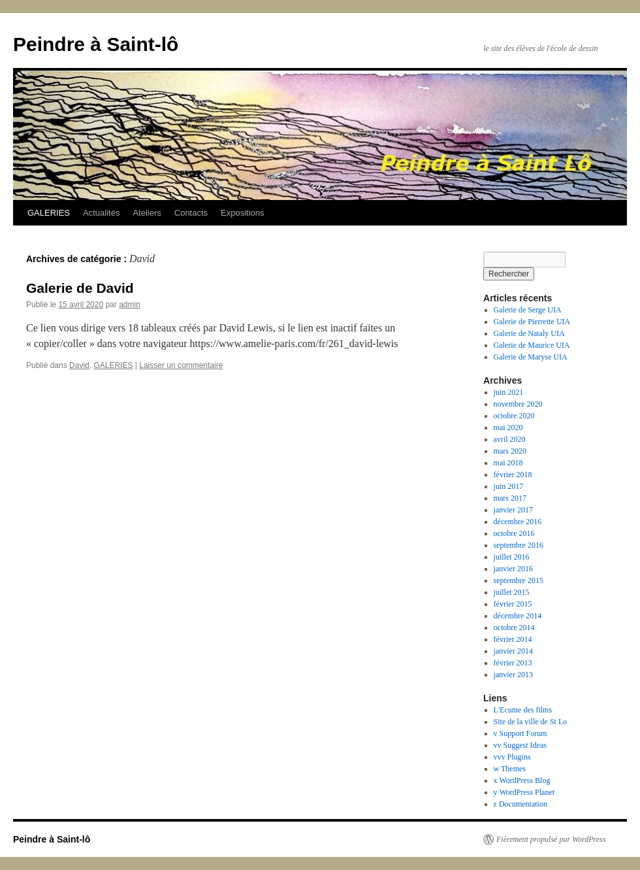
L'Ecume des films (523, 709)
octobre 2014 (514, 627)
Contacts (191, 213)
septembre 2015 (518, 580)
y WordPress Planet (524, 792)
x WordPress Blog (522, 780)
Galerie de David (80, 287)
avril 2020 (510, 439)
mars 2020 (510, 451)
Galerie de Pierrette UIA (532, 321)
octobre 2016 (514, 533)
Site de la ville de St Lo (531, 721)
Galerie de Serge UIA (528, 309)
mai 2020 (508, 427)
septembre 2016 (518, 545)
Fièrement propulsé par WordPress (550, 839)
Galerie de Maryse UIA (531, 356)
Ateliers (147, 213)
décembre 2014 (518, 615)
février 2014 (513, 639)
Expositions (242, 213)
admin (129, 304)
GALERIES (48, 213)
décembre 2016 (518, 521)
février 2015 (513, 604)
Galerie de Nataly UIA (529, 333)
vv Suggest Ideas (520, 745)
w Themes (510, 768)
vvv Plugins (512, 756)
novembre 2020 (518, 404)
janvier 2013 (513, 674)
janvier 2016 (513, 568)
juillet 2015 (512, 592)
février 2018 (513, 474)
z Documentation (520, 804)
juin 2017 (509, 486)
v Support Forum (520, 733)
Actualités (101, 213)
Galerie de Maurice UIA (532, 345)
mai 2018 (508, 462)
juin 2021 (509, 392)
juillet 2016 (512, 556)
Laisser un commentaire (181, 365)
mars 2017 (510, 498)
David (79, 365)
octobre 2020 (514, 415)
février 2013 (513, 662)
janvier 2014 (513, 651)
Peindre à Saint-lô (95, 44)
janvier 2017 (513, 509)
